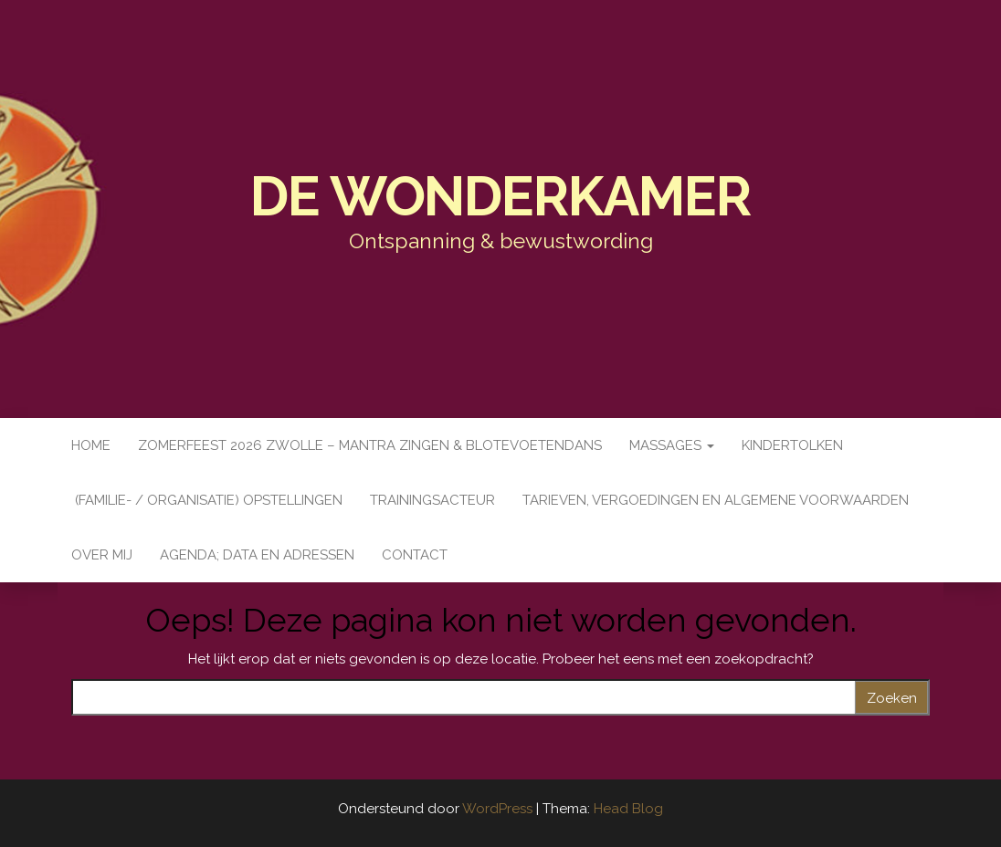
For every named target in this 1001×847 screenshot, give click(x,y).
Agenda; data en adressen (257, 555)
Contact (415, 555)
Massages (671, 445)
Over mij (101, 555)
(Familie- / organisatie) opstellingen (206, 500)
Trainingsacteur (432, 500)
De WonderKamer (500, 196)
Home (91, 445)
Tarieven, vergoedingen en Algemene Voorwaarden (715, 500)
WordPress (497, 808)
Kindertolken (792, 445)
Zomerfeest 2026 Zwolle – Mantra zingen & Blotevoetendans (370, 445)
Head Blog (628, 808)
